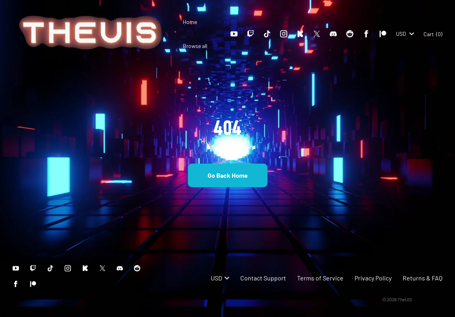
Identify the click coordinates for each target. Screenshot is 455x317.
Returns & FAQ (422, 278)
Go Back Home (228, 175)
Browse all (195, 45)
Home (190, 21)
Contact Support (263, 278)
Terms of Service (320, 278)
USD (405, 33)
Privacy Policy (373, 278)
